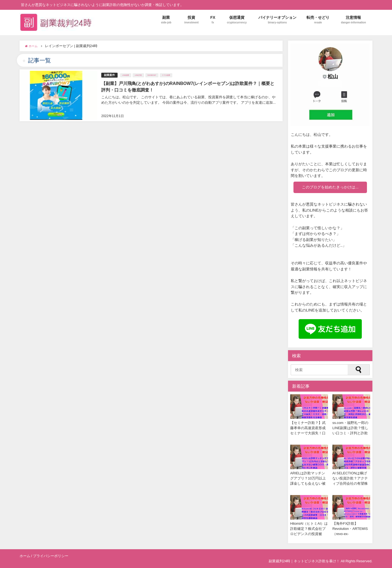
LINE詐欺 (138, 75)
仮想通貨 (236, 20)
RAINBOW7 (152, 75)
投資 (191, 20)
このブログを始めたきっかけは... (330, 187)
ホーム (25, 556)
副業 (166, 20)
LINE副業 (125, 75)
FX (212, 20)
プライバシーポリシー (50, 556)
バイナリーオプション (277, 20)
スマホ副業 (166, 75)
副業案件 (109, 75)
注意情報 (353, 20)
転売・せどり (318, 20)
